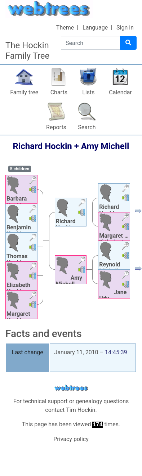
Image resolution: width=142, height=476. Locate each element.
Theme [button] (65, 27)
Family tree (24, 92)
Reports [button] (56, 127)
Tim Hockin (80, 410)
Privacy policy (71, 439)
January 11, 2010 (76, 352)
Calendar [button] (120, 92)
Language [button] (95, 27)
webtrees (71, 388)
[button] (32, 181)
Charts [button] (58, 92)
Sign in (125, 27)
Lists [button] (88, 92)
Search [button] (87, 127)
